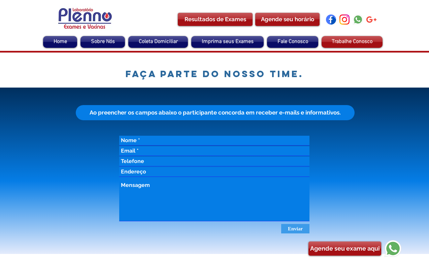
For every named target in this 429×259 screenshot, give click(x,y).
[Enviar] (295, 228)
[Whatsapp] (358, 19)
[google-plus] (371, 19)
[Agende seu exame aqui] (344, 248)
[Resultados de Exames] (215, 19)
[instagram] (344, 19)
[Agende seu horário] (287, 19)
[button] (215, 112)
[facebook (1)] (331, 19)
